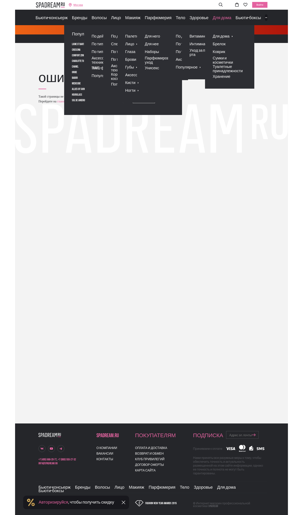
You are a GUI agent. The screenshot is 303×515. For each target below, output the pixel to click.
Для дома (222, 18)
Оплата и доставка (151, 448)
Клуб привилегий (149, 459)
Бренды (79, 18)
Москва (78, 4)
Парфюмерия (158, 18)
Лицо (116, 18)
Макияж (132, 18)
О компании (106, 448)
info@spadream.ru (48, 463)
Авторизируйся (53, 502)
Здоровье (199, 18)
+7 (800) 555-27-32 (67, 459)
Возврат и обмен (149, 454)
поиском (101, 101)
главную (62, 101)
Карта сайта (145, 470)
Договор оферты (149, 465)
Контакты (104, 459)
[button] (221, 5)
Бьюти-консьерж (52, 18)
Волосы (99, 18)
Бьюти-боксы (248, 18)
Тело (180, 18)
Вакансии (104, 454)
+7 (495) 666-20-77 (47, 459)
